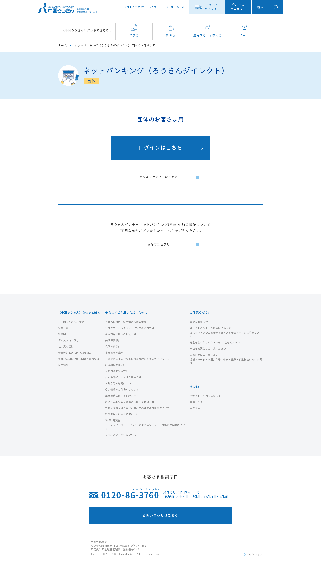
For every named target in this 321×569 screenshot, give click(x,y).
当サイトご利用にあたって (205, 396)
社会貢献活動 (66, 346)
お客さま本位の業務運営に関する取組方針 (129, 401)
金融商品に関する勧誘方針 (120, 334)
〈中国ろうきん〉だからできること (87, 30)
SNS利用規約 (112, 420)
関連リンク (196, 402)
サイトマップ (254, 554)
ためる (170, 30)
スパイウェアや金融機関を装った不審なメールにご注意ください (226, 334)
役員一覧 (63, 328)
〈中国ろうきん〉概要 (71, 321)
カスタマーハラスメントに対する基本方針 (129, 328)
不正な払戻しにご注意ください (208, 348)
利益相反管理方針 (115, 365)
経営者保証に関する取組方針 (122, 414)
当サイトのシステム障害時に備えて (210, 328)
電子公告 (195, 408)
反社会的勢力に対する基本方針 (123, 377)
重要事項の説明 (114, 352)
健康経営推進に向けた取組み (75, 352)
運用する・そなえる (207, 30)
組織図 (62, 334)
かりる (134, 30)
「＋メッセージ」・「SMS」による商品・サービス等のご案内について (145, 427)
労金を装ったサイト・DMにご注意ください (215, 342)
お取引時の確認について (119, 383)
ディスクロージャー (69, 340)
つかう (244, 30)
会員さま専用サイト (238, 7)
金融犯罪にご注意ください (205, 354)
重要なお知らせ (199, 321)
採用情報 (63, 365)
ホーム (62, 45)
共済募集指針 (113, 340)
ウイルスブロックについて (120, 434)
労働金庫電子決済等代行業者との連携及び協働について (137, 408)
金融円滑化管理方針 (116, 371)
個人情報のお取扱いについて (122, 389)
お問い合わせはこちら (160, 516)
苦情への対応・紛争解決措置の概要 (126, 321)
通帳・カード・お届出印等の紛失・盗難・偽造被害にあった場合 (226, 361)
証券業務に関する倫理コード (122, 395)
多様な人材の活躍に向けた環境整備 (78, 358)
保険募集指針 (113, 346)
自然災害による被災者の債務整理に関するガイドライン (137, 358)
